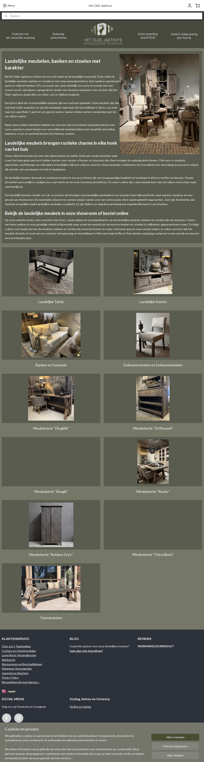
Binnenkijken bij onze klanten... (20, 682)
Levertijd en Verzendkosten (19, 655)
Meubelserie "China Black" (153, 554)
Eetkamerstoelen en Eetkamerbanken (153, 365)
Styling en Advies (80, 706)
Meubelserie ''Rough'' (51, 491)
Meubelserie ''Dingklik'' (51, 428)
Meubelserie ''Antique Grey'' (51, 554)
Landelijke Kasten (153, 301)
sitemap (117, 754)
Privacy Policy (10, 677)
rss (124, 754)
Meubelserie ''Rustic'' (153, 491)
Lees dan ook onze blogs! (86, 650)
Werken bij (8, 659)
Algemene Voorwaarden (17, 668)
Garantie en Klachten (15, 673)
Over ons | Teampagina (16, 646)
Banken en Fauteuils (51, 365)
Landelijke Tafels (51, 301)
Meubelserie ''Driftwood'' (153, 428)
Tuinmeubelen (51, 618)
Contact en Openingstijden (19, 650)
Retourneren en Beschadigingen (22, 664)
